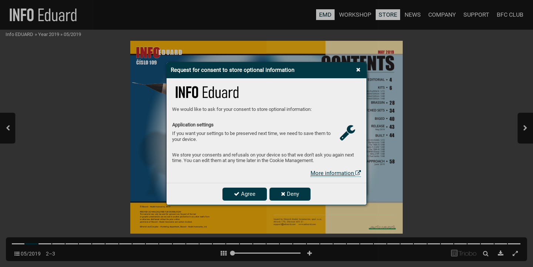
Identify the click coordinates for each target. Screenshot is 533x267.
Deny (290, 194)
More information (336, 173)
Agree (244, 194)
